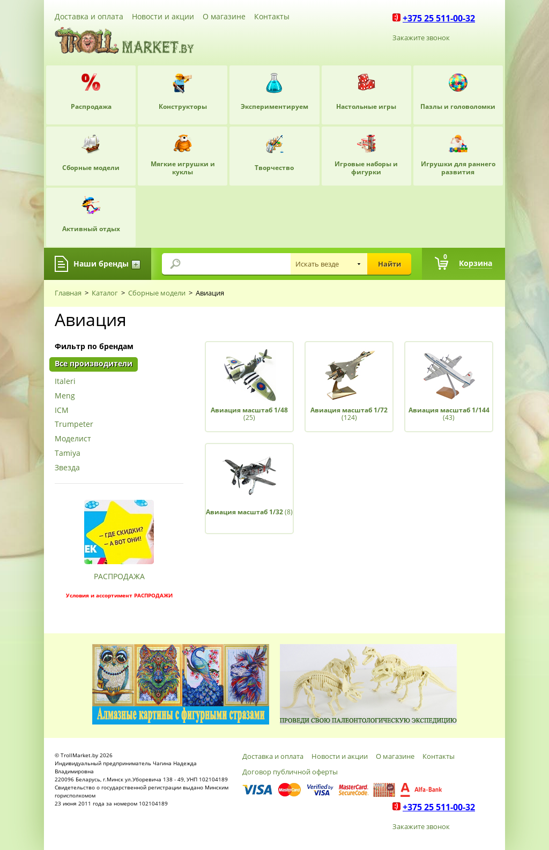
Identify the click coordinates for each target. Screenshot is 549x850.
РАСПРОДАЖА (119, 576)
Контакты (272, 16)
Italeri (65, 381)
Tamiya (67, 453)
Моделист (73, 439)
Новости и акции (163, 16)
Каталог (105, 293)
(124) (349, 413)
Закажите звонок (421, 37)
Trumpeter (74, 424)
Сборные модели (157, 293)
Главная (68, 293)
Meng (65, 396)
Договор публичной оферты (290, 772)
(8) (249, 511)
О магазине (224, 16)
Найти (389, 264)
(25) (249, 413)
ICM (62, 410)
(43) (449, 413)
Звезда (67, 467)
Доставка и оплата (89, 16)
